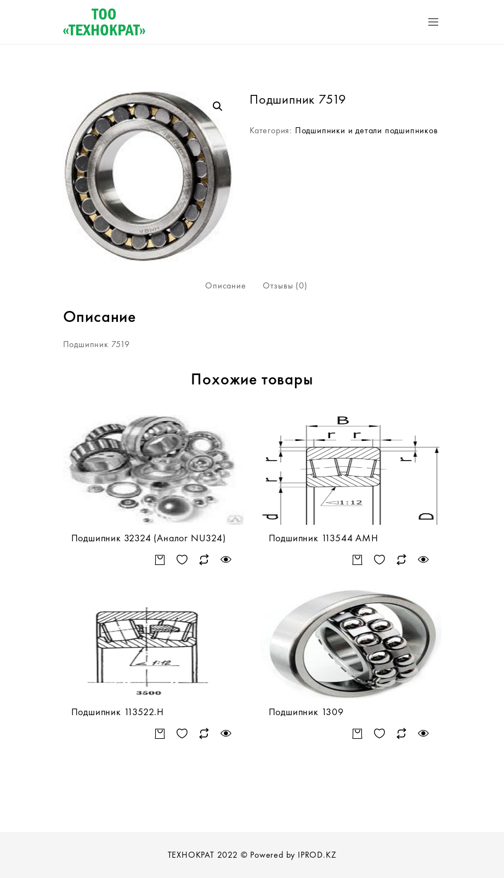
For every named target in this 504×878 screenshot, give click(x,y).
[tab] (225, 285)
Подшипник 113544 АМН (323, 537)
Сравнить (204, 560)
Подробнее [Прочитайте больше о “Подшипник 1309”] (357, 734)
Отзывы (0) (285, 285)
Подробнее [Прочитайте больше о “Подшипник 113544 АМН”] (357, 560)
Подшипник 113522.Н (117, 711)
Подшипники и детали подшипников (366, 130)
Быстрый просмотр (226, 560)
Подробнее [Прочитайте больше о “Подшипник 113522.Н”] (160, 734)
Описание (225, 285)
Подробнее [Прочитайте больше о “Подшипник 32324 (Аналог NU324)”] (160, 560)
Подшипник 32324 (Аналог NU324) (148, 537)
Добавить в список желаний (182, 560)
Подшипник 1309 (306, 711)
